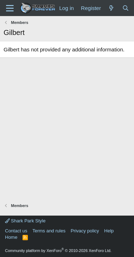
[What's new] (111, 8)
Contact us (16, 230)
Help (109, 230)
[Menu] (9, 8)
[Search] (126, 8)
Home (11, 237)
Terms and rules (49, 230)
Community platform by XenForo (58, 250)
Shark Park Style (25, 220)
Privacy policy (85, 230)
